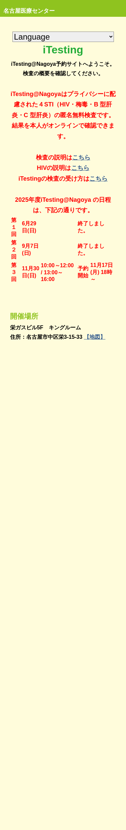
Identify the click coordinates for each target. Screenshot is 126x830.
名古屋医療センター (29, 11)
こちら (81, 157)
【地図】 (95, 337)
